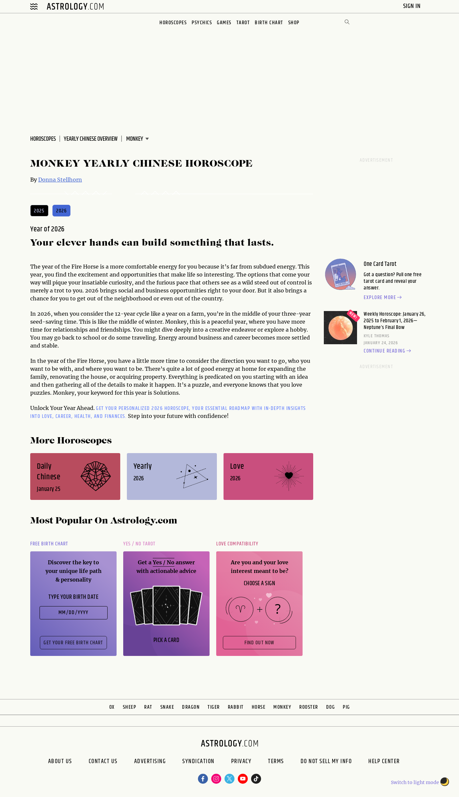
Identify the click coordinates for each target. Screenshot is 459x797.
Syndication (198, 762)
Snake (167, 707)
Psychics (202, 23)
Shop (294, 23)
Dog (330, 707)
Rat (148, 707)
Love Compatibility (237, 544)
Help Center (384, 762)
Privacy (241, 762)
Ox (112, 707)
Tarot (243, 23)
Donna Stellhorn (60, 179)
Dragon (191, 707)
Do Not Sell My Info (326, 762)
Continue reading (388, 351)
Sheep (130, 707)
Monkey (282, 707)
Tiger (214, 707)
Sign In (412, 6)
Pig (346, 707)
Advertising (150, 762)
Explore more (384, 297)
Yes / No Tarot (139, 544)
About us (60, 762)
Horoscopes (173, 23)
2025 (39, 211)
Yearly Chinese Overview (91, 139)
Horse (259, 707)
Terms (276, 762)
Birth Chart (269, 23)
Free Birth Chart (49, 544)
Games (224, 23)
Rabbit (236, 707)
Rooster (308, 707)
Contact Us (103, 762)
